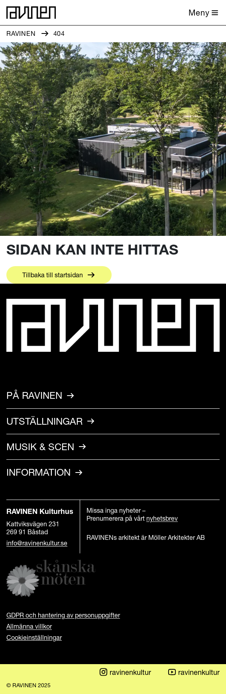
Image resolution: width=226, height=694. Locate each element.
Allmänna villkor (29, 626)
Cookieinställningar (34, 637)
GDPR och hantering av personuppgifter (63, 615)
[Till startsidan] (31, 12)
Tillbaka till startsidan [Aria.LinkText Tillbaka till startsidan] (52, 275)
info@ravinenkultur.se (36, 543)
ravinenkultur (124, 672)
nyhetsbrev (162, 518)
